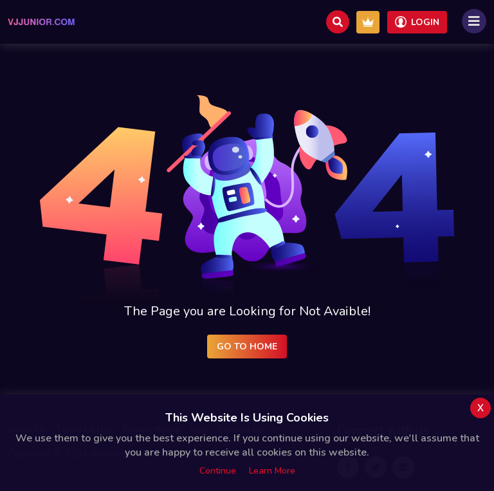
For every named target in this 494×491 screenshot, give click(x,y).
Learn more (272, 471)
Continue (217, 471)
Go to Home (247, 346)
